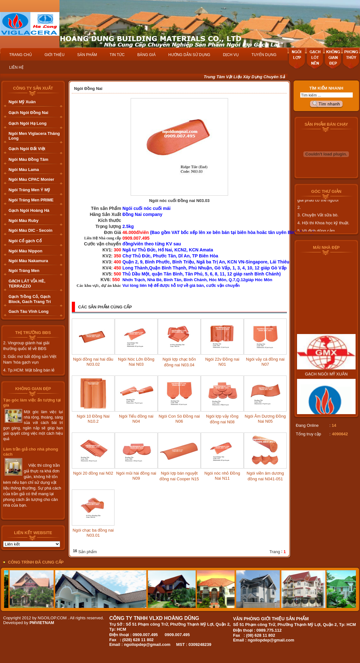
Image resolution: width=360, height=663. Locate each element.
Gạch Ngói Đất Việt (27, 148)
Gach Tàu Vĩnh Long (28, 311)
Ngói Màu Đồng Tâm (28, 159)
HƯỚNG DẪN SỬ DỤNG (189, 55)
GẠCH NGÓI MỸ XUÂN (326, 380)
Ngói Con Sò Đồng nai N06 (179, 419)
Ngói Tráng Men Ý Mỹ (29, 189)
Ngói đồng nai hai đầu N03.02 (93, 362)
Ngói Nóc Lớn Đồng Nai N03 (136, 362)
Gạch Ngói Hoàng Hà (29, 210)
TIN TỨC (117, 55)
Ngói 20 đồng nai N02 (93, 473)
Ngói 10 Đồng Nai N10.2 (93, 419)
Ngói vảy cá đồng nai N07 (265, 362)
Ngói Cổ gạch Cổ (25, 240)
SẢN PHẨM (87, 55)
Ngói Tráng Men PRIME (31, 200)
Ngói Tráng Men (24, 270)
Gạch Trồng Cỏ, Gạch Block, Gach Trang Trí (30, 299)
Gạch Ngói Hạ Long (28, 123)
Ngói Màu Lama (24, 169)
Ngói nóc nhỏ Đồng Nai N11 (222, 476)
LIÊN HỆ (16, 67)
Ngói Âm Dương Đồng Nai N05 (265, 419)
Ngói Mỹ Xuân (22, 101)
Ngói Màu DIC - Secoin (31, 230)
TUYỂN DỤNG (263, 55)
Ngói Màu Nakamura (28, 260)
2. (299, 210)
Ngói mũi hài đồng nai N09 (136, 476)
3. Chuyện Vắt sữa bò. (317, 218)
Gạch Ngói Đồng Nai (28, 112)
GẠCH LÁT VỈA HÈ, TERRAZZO (27, 283)
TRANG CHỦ (20, 55)
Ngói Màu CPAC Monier (31, 179)
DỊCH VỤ (231, 55)
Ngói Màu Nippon (25, 251)
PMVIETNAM (41, 622)
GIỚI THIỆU (55, 55)
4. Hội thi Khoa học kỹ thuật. (323, 226)
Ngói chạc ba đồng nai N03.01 (93, 533)
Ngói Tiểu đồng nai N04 (136, 419)
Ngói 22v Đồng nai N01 (222, 362)
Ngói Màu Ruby (24, 220)
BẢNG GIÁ (146, 55)
